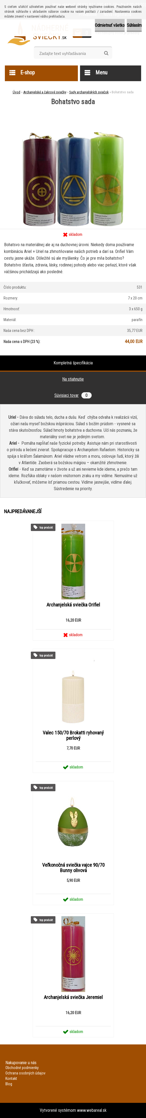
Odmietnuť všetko (110, 25)
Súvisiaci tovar (73, 395)
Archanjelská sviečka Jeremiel (73, 997)
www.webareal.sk (92, 1110)
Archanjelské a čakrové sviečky (44, 92)
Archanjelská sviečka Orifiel (73, 605)
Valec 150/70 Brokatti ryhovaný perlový (73, 735)
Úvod (16, 92)
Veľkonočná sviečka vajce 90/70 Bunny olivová (73, 867)
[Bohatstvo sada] (73, 107)
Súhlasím (134, 25)
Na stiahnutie (73, 379)
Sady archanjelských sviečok (89, 92)
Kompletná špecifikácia (73, 362)
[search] (106, 53)
